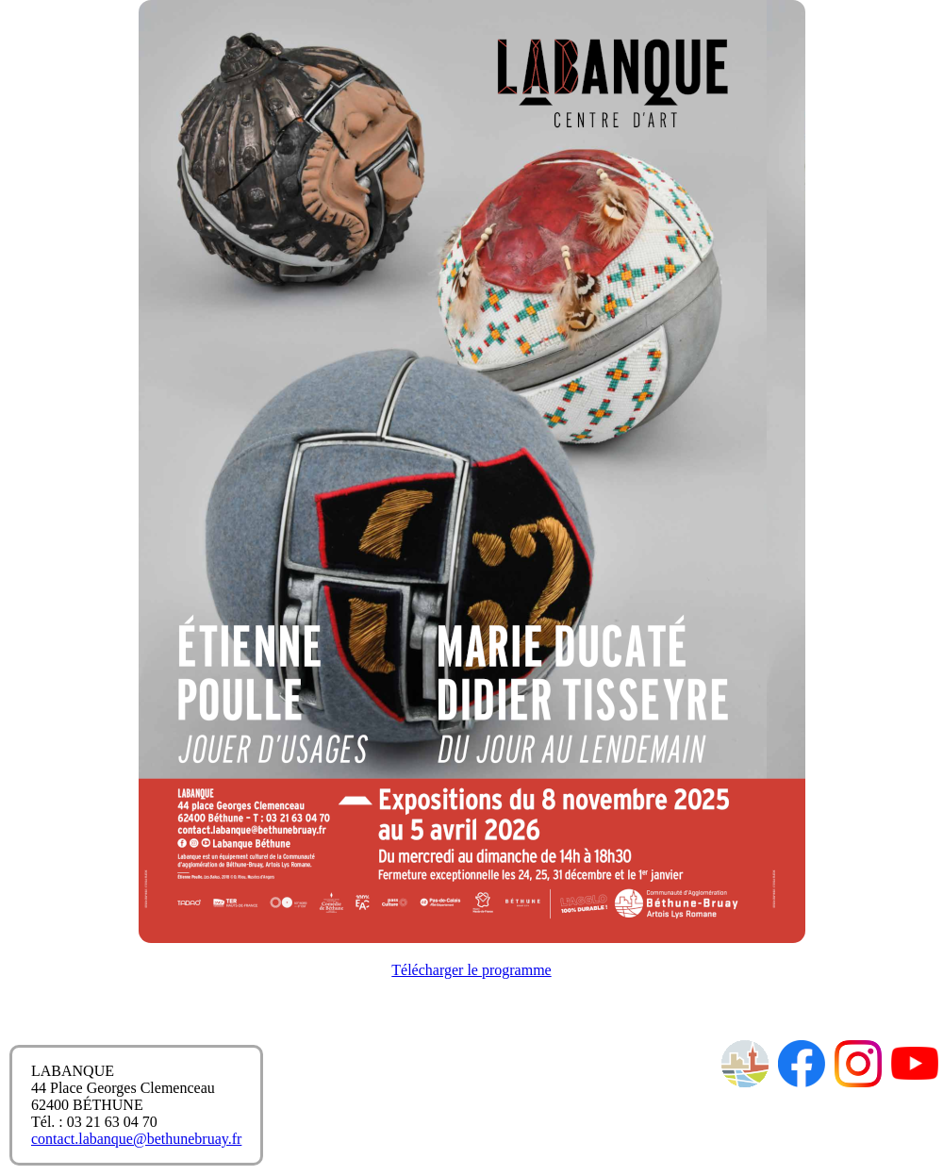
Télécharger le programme (471, 970)
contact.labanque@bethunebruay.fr (136, 1139)
